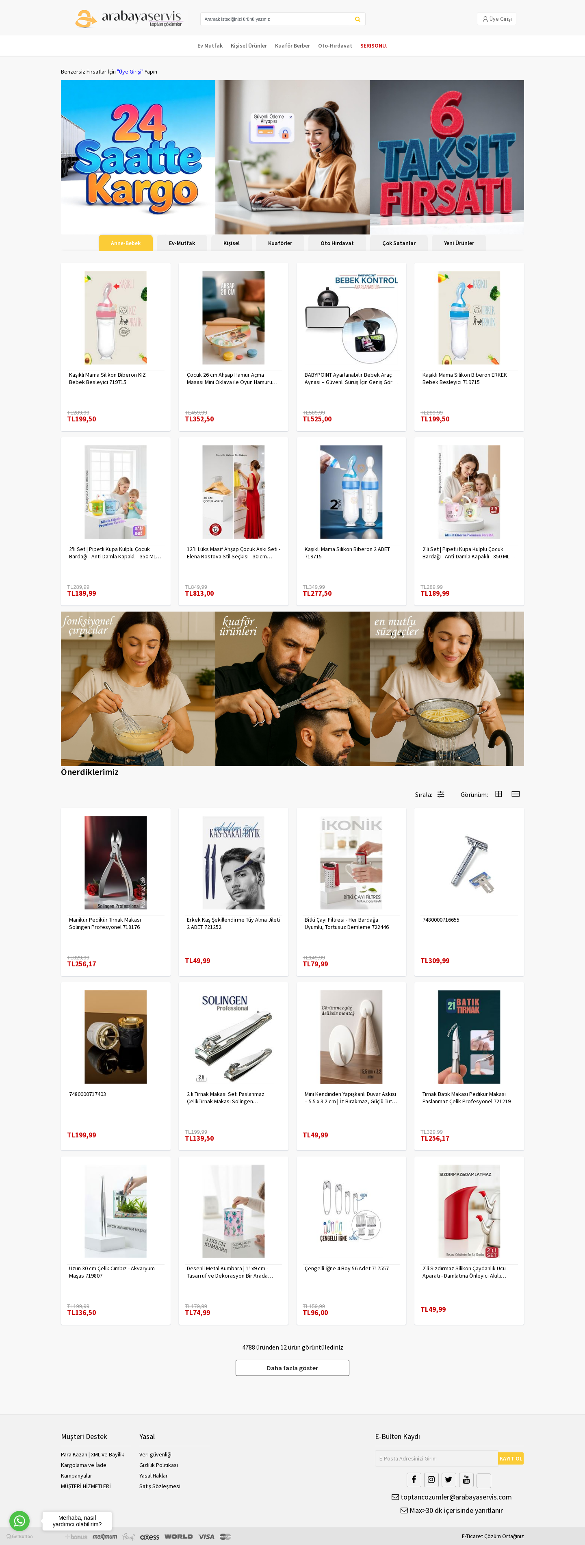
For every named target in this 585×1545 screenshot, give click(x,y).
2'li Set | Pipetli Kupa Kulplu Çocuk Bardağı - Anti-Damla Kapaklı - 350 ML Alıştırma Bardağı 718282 (465, 552)
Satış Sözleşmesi (159, 1486)
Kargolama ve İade (83, 1465)
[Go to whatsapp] (19, 1521)
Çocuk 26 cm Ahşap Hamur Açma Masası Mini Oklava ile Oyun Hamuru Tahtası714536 (229, 378)
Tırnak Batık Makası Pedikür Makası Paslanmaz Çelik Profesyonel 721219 (466, 1097)
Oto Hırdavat (337, 243)
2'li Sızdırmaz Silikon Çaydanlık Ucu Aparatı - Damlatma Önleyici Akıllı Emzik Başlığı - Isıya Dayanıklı (464, 1272)
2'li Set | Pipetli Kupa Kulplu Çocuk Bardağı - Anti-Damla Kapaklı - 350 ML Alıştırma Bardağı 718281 (112, 552)
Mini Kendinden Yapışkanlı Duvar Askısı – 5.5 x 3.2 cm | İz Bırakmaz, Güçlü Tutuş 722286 (351, 1097)
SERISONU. (374, 45)
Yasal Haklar (153, 1475)
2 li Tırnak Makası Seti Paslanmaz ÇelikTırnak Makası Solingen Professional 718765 (225, 1097)
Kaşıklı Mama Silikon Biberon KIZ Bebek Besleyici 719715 (107, 378)
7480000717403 (87, 1094)
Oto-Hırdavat (335, 45)
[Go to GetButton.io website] (19, 1536)
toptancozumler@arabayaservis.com (452, 1497)
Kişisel (231, 243)
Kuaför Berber (292, 45)
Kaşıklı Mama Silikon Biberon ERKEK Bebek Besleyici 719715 (464, 378)
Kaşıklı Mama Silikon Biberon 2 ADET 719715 (347, 552)
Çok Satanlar (399, 243)
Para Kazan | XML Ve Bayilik (92, 1454)
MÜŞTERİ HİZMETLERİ (86, 1486)
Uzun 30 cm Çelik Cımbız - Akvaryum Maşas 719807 (112, 1272)
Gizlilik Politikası (158, 1465)
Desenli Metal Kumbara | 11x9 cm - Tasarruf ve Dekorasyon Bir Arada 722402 (227, 1272)
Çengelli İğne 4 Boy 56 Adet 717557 (347, 1268)
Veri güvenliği (155, 1454)
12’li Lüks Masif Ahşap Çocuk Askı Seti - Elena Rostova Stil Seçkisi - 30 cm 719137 (233, 552)
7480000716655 (440, 919)
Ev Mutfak (210, 45)
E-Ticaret (472, 1536)
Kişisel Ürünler (249, 45)
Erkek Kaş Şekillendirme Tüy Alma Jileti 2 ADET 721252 (233, 923)
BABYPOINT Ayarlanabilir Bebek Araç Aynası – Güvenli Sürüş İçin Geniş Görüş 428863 (351, 378)
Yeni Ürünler (459, 243)
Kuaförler (280, 243)
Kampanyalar (76, 1475)
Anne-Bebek (126, 243)
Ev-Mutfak (182, 243)
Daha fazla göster (292, 1368)
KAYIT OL (511, 1458)
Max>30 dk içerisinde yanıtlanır (452, 1510)
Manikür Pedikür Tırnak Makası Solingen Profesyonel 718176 (105, 923)
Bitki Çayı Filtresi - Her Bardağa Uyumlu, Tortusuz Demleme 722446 (347, 923)
